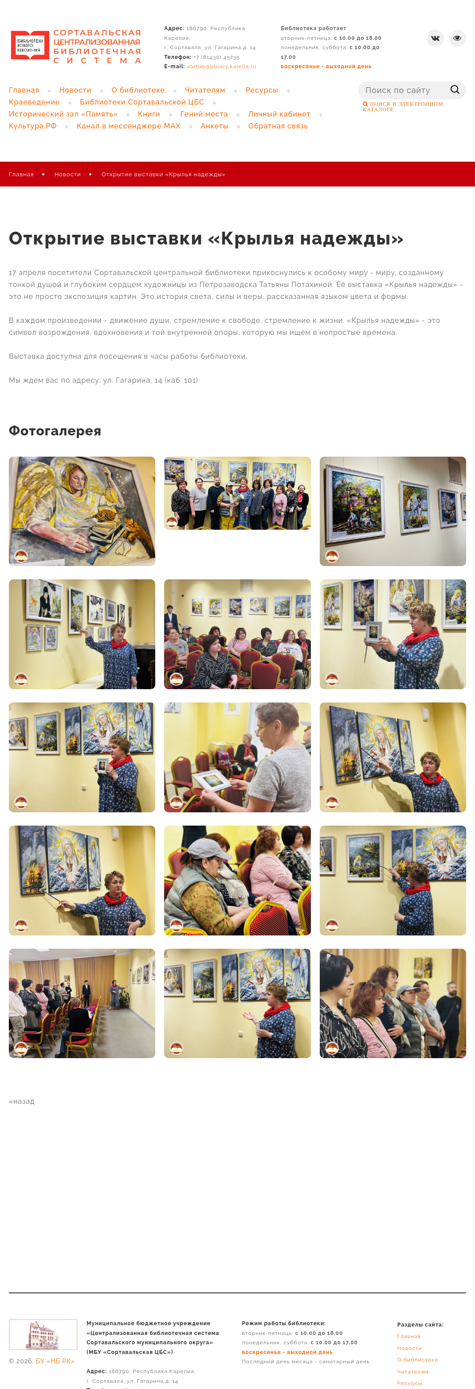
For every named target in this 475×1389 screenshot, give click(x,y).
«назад (22, 1101)
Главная (21, 174)
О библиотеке (418, 1360)
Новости (68, 174)
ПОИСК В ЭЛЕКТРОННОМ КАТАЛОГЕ (403, 106)
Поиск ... (358, 81)
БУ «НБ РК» (55, 1361)
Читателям (412, 1372)
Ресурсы (410, 1383)
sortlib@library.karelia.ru (222, 66)
